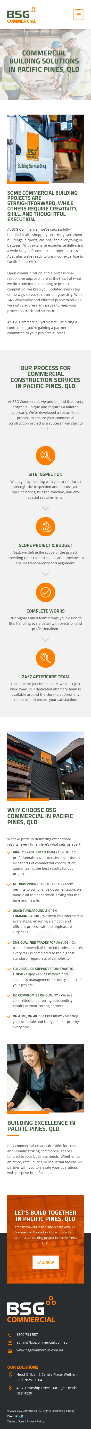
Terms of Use (15, 1421)
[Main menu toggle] (79, 15)
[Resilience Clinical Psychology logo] (31, 1309)
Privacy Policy (35, 1421)
